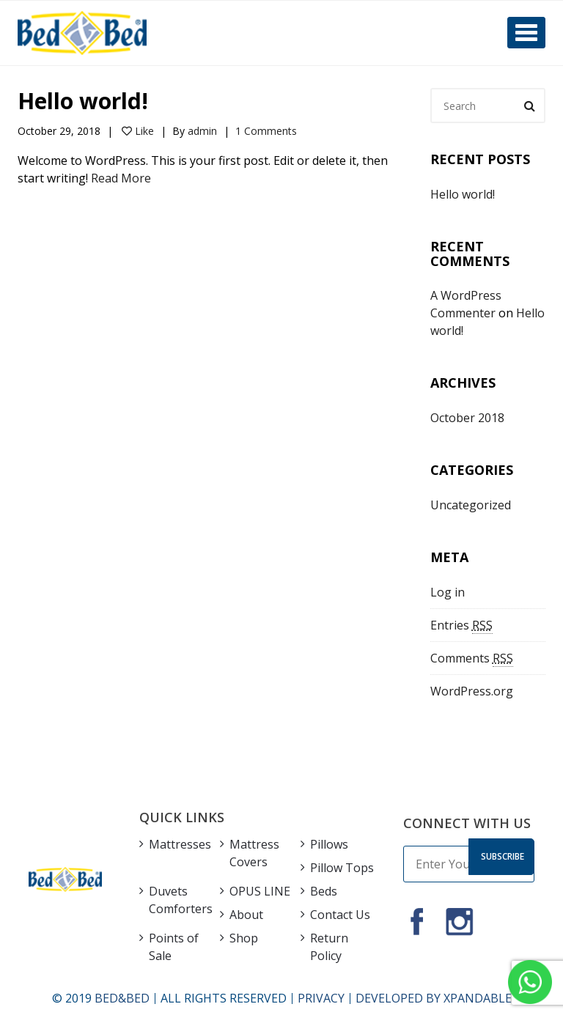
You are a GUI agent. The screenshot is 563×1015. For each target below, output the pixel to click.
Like (138, 131)
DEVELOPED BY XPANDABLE (434, 998)
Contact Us (340, 915)
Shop (243, 938)
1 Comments (266, 131)
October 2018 (467, 418)
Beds (323, 891)
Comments (471, 658)
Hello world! (83, 101)
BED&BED (122, 998)
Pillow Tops (342, 868)
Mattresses (180, 844)
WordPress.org (471, 691)
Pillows (329, 844)
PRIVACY (321, 998)
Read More (121, 178)
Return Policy (329, 947)
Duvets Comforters (181, 900)
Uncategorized (470, 505)
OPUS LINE (259, 891)
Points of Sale (174, 947)
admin (202, 131)
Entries (461, 625)
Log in (447, 592)
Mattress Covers (254, 853)
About (246, 915)
